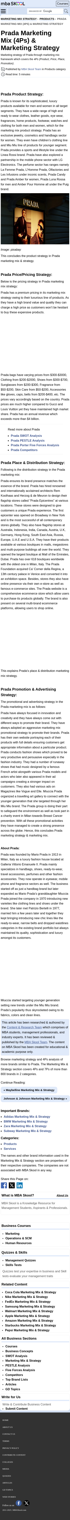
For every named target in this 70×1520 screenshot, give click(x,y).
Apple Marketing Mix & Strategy (27, 1316)
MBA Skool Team (31, 69)
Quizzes (6, 1476)
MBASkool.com (19, 1510)
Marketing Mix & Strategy (23, 1360)
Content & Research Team (24, 1027)
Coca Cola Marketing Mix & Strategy (30, 1292)
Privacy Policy (10, 1448)
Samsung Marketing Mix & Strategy (30, 1306)
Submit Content (16, 1408)
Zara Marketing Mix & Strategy (25, 1126)
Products (10, 1144)
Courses (62, 3)
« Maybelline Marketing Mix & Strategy (29, 1090)
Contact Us (8, 1434)
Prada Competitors (24, 450)
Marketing (12, 1233)
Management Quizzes (20, 1260)
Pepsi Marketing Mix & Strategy (27, 1330)
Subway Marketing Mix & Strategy (28, 1131)
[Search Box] (45, 11)
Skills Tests (13, 1265)
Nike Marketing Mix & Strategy (26, 1296)
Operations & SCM (18, 1238)
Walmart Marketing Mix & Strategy (29, 1311)
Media (5, 1469)
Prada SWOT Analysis (26, 435)
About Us (62, 1195)
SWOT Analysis (16, 1356)
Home (5, 1420)
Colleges (7, 1462)
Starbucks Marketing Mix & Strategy (30, 1325)
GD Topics (12, 1389)
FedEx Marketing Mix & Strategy (28, 1301)
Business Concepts (19, 1351)
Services (10, 1148)
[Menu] (4, 11)
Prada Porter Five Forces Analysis (35, 445)
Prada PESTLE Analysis (28, 440)
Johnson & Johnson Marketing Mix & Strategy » (35, 1098)
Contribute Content (14, 1455)
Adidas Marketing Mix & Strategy (27, 1116)
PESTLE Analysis (17, 1365)
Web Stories (9, 1497)
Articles (10, 1384)
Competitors (14, 1375)
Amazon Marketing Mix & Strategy (29, 1320)
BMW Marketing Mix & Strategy (26, 1121)
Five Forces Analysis (20, 1370)
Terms (5, 1441)
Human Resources (18, 1243)
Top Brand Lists (16, 1379)
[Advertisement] (35, 84)
